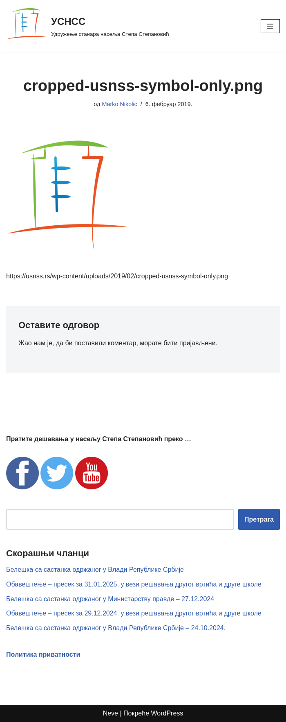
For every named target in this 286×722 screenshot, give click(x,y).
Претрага (259, 519)
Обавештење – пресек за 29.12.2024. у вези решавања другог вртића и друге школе (133, 613)
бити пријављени (189, 343)
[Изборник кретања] (270, 26)
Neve (110, 713)
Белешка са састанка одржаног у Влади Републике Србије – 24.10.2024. (116, 627)
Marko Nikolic (119, 104)
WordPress (167, 713)
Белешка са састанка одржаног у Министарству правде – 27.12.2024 (110, 598)
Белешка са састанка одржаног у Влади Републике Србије (95, 569)
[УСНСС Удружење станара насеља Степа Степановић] (87, 26)
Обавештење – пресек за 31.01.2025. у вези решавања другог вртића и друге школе (133, 584)
